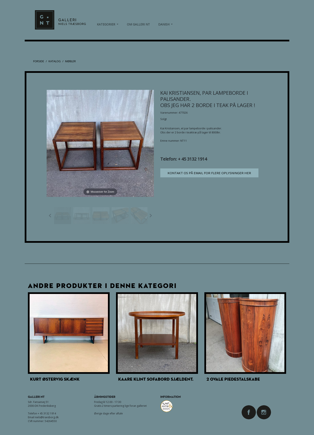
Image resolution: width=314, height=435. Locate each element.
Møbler (70, 61)
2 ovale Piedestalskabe (233, 379)
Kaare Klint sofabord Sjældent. (155, 379)
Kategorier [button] (108, 24)
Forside (38, 61)
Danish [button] (165, 24)
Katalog (55, 61)
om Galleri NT (138, 24)
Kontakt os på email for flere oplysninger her (209, 173)
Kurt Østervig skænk (55, 379)
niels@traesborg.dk (47, 417)
